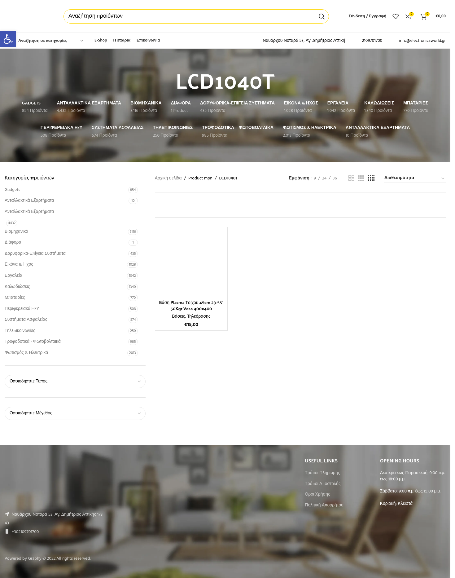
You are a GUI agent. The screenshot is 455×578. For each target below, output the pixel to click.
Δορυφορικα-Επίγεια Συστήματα (35, 253)
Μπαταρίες (15, 297)
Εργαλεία (13, 275)
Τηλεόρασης (199, 316)
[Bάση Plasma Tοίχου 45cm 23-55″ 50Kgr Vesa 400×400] (191, 263)
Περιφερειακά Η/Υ (22, 308)
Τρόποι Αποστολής (322, 484)
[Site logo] (28, 16)
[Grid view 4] (371, 178)
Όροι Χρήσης (317, 495)
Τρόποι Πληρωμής (322, 473)
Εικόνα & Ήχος (19, 264)
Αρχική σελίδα (168, 178)
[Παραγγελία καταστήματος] (415, 178)
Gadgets (12, 189)
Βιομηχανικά (16, 231)
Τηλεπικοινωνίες (20, 330)
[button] (8, 39)
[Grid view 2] (351, 178)
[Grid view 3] (361, 178)
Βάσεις (178, 316)
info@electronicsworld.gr (422, 40)
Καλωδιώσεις (17, 286)
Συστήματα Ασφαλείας (26, 319)
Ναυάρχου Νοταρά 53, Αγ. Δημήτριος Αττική (304, 40)
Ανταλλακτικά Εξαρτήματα (29, 200)
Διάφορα (13, 242)
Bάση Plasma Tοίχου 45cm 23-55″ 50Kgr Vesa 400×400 (191, 305)
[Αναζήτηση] (196, 16)
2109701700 (372, 40)
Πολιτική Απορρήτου (324, 505)
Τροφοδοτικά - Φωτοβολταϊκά (33, 341)
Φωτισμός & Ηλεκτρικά (26, 352)
